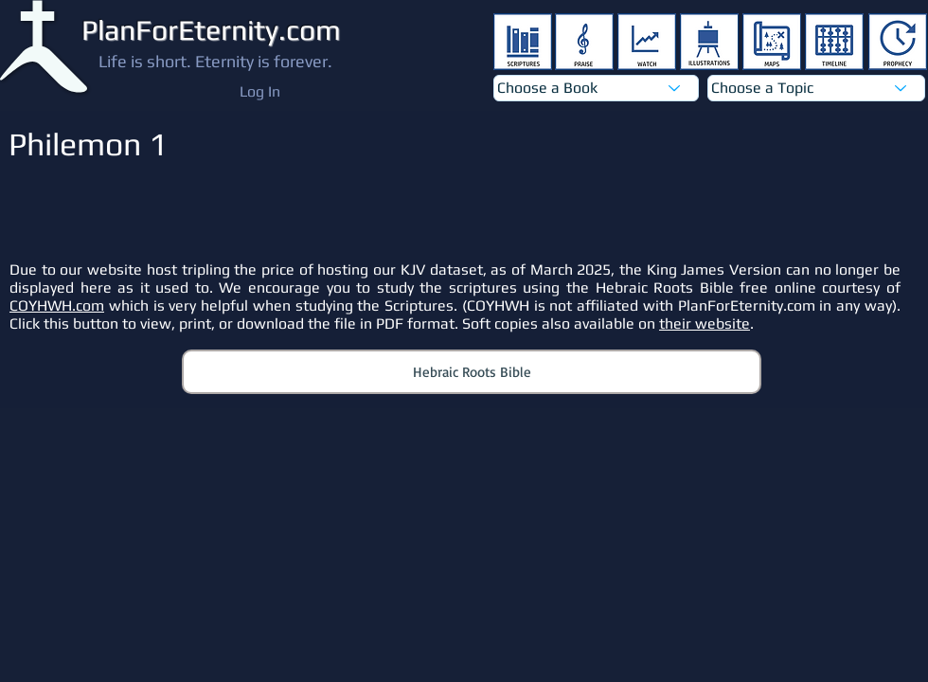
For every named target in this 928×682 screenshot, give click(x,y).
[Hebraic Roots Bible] (471, 372)
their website (704, 323)
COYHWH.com (56, 305)
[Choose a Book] (596, 88)
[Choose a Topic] (816, 88)
